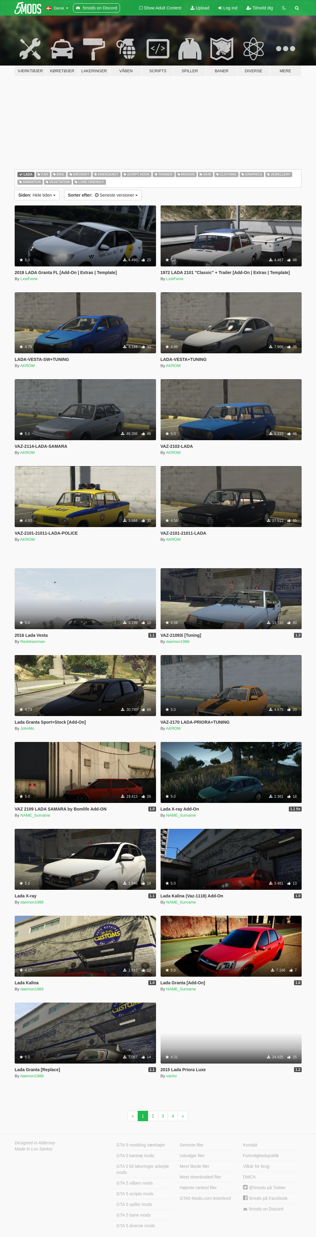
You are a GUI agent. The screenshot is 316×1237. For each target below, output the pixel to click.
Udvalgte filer (192, 1155)
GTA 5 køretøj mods (135, 1155)
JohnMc (27, 728)
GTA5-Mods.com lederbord (205, 1198)
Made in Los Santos (34, 1148)
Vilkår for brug (256, 1166)
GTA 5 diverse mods (135, 1225)
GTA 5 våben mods (134, 1183)
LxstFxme (29, 278)
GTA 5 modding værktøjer (140, 1145)
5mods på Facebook (265, 1198)
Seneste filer (192, 1145)
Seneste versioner (103, 195)
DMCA (249, 1177)
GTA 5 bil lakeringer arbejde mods (142, 1169)
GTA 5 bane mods (133, 1215)
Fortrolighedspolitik (261, 1155)
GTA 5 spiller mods (134, 1204)
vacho (171, 1076)
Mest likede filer (194, 1166)
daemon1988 (177, 641)
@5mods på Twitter (264, 1187)
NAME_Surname (35, 815)
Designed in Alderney (35, 1142)
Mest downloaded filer (200, 1177)
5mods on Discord (263, 1209)
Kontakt (250, 1145)
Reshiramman (32, 641)
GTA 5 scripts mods (134, 1193)
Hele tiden (37, 195)
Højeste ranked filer (198, 1187)
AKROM (27, 365)
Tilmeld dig (259, 7)
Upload (200, 7)
